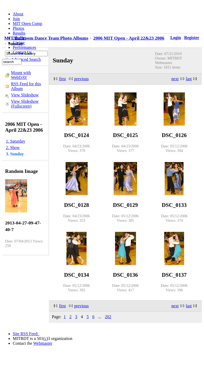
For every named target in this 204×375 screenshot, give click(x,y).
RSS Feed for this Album (26, 86)
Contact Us (22, 52)
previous (81, 78)
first (62, 78)
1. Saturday (15, 141)
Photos (18, 28)
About (18, 14)
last (189, 78)
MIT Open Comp (27, 23)
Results (19, 33)
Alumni (19, 38)
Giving (18, 42)
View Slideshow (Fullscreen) (25, 103)
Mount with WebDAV (21, 75)
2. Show (13, 147)
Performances (24, 47)
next (175, 78)
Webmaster (42, 343)
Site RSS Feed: (26, 333)
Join (16, 18)
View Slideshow (25, 95)
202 (108, 316)
